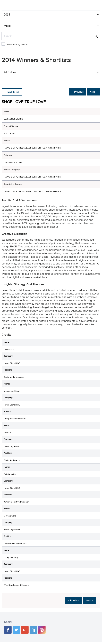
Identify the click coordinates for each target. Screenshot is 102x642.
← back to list (13, 92)
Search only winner (18, 44)
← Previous (74, 92)
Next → (92, 92)
